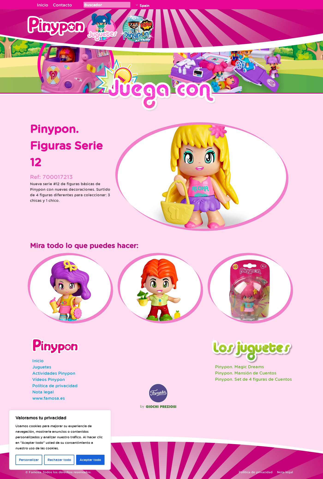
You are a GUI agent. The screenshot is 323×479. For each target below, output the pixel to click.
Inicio (42, 5)
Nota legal (43, 392)
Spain (144, 5)
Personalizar (29, 460)
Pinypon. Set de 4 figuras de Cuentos (253, 379)
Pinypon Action (137, 26)
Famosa (158, 402)
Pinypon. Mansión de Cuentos (245, 373)
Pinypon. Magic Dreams (239, 366)
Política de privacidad (55, 385)
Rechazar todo (59, 460)
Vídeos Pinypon (48, 379)
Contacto (62, 5)
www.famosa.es (48, 398)
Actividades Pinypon (53, 373)
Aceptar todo (90, 460)
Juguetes (101, 26)
